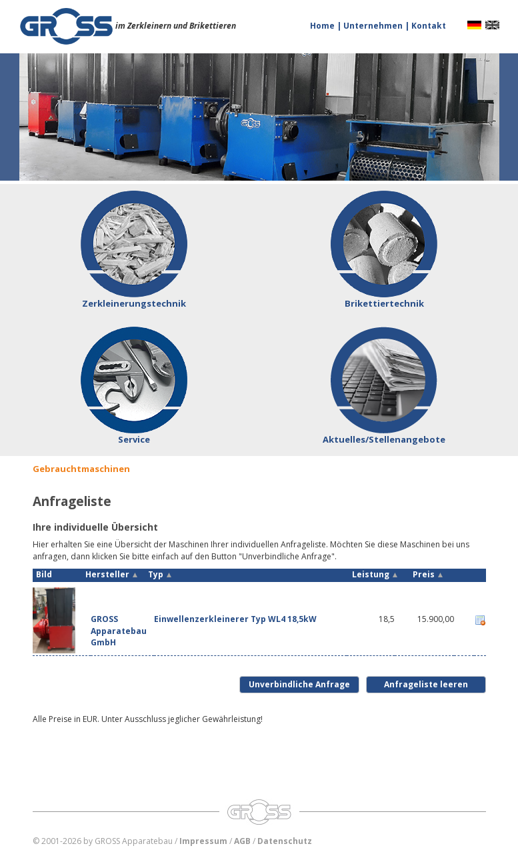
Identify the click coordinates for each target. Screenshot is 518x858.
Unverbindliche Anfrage (299, 684)
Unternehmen (374, 25)
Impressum (203, 841)
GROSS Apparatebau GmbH (119, 630)
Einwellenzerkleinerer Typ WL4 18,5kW (235, 619)
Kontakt (428, 25)
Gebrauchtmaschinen (81, 469)
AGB (242, 841)
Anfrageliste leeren (426, 684)
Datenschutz (284, 841)
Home (323, 25)
